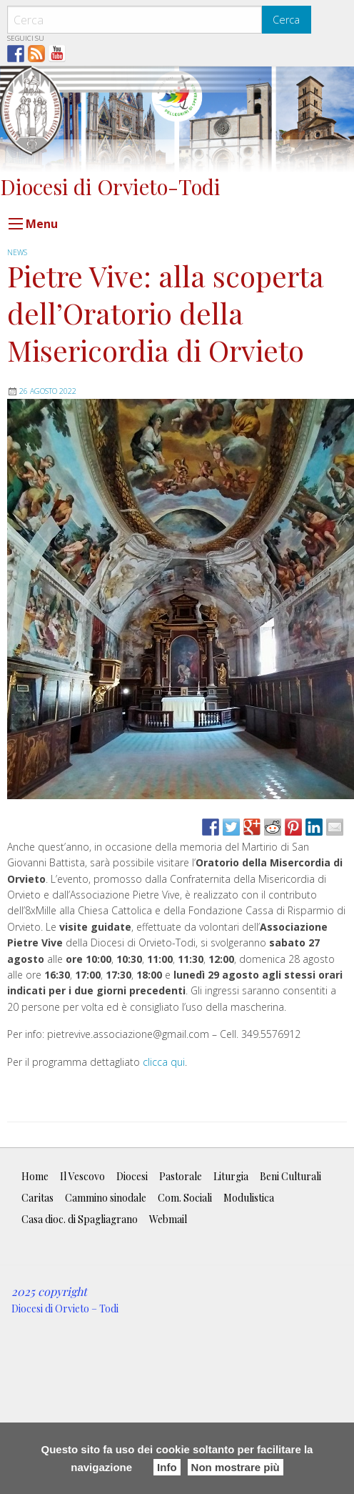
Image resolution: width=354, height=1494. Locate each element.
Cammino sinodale (105, 1197)
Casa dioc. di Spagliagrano (79, 1219)
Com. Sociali (185, 1197)
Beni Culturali (290, 1176)
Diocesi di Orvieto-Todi (110, 186)
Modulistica (248, 1197)
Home (35, 1176)
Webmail (168, 1219)
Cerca (286, 19)
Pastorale (180, 1176)
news (17, 252)
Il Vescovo (82, 1176)
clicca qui (164, 1062)
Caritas (37, 1197)
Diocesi (132, 1176)
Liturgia (230, 1176)
